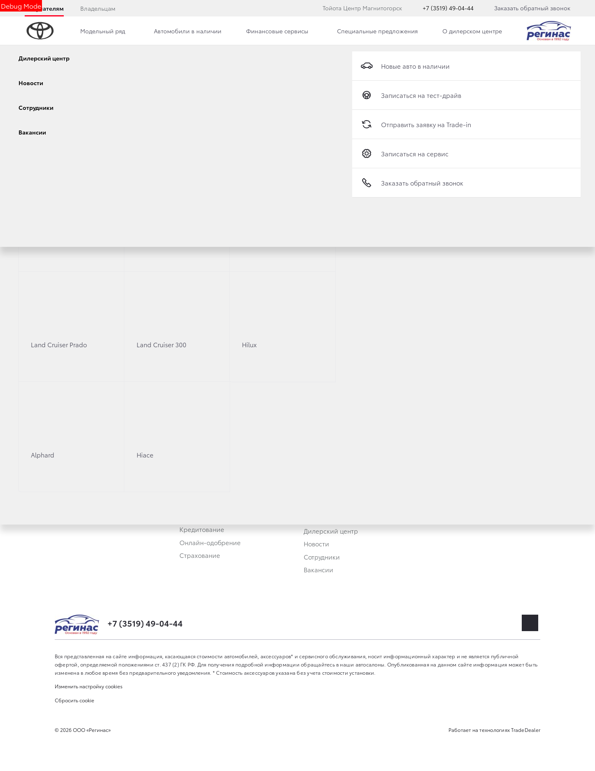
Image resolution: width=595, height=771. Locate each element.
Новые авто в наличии (405, 66)
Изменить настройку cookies (89, 686)
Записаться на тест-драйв (410, 95)
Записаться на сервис (404, 153)
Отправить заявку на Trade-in (415, 124)
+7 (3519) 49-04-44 (448, 8)
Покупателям (44, 8)
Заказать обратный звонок (532, 8)
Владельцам (97, 8)
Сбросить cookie (74, 700)
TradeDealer (525, 729)
